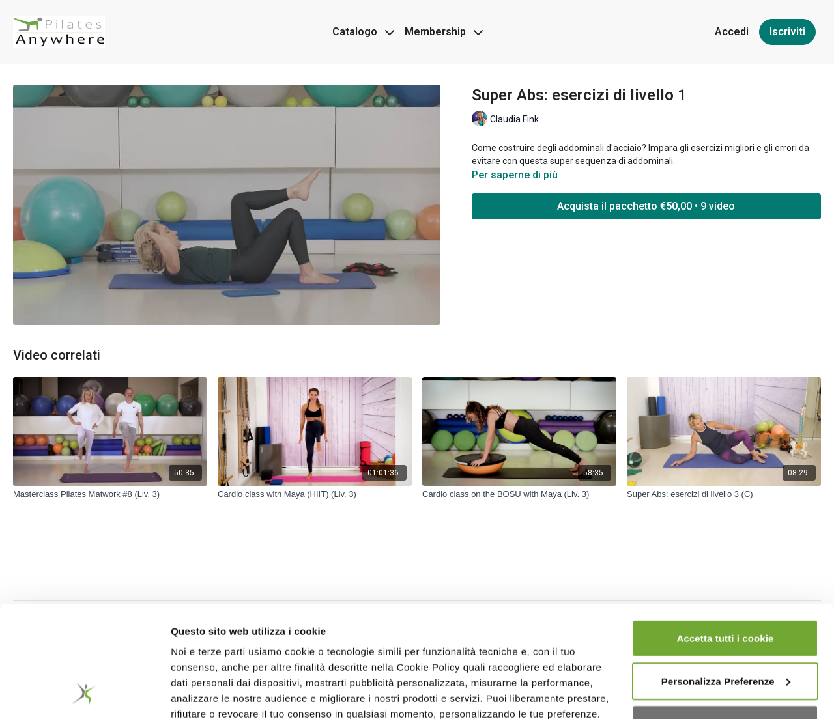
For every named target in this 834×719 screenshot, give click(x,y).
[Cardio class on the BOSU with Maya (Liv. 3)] (519, 494)
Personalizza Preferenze (725, 579)
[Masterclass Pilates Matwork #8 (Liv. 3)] (110, 494)
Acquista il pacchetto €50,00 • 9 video (646, 206)
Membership (444, 31)
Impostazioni (201, 693)
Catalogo (363, 31)
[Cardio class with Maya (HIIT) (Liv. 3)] (315, 494)
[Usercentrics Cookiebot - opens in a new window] (84, 693)
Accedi (732, 31)
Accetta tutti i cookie (725, 536)
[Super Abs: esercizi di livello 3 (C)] (724, 494)
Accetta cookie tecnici (725, 621)
